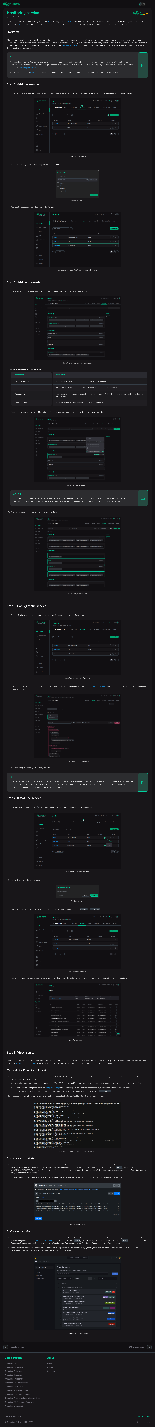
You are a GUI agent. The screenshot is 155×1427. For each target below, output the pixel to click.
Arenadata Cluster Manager (16, 1383)
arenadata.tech (13, 1416)
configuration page (52, 1088)
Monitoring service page (28, 68)
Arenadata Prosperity (14, 1379)
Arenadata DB (10, 1363)
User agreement (143, 1422)
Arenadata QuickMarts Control (17, 1394)
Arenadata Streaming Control (17, 1390)
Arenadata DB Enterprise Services (19, 1402)
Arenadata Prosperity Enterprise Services (22, 1398)
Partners (50, 1367)
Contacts (51, 1371)
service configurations (70, 45)
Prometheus (68, 22)
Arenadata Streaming (13, 1375)
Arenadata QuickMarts (14, 1371)
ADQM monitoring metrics (26, 1063)
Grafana (22, 24)
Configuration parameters (98, 686)
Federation (34, 72)
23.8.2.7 (50, 22)
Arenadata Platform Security (17, 1386)
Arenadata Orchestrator (14, 1406)
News (49, 1363)
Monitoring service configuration (46, 1241)
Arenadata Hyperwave (14, 1367)
